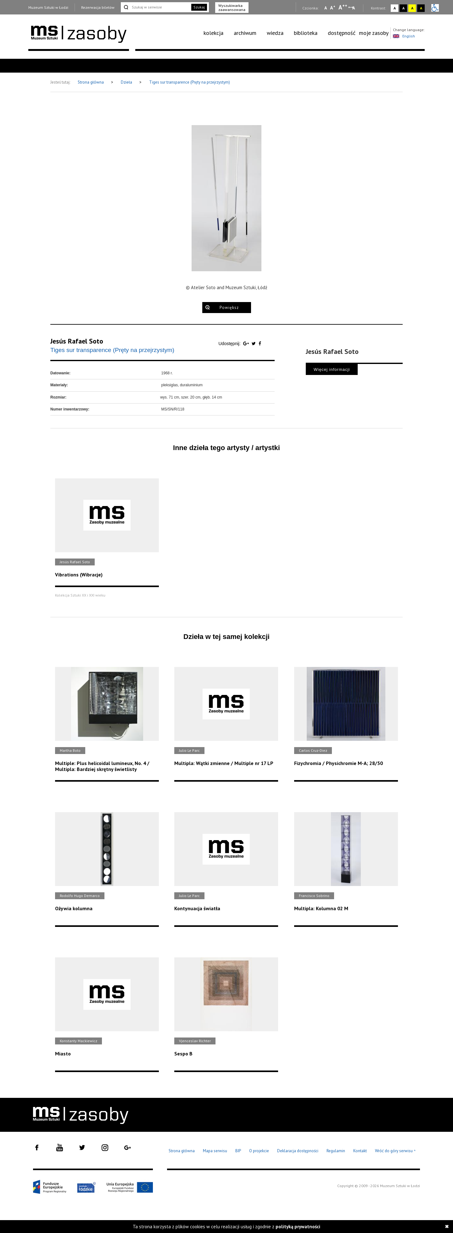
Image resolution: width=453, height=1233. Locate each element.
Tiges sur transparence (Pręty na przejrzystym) (189, 82)
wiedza (275, 32)
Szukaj (199, 7)
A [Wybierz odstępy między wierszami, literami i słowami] (354, 8)
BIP (238, 1150)
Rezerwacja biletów (98, 7)
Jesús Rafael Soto (76, 341)
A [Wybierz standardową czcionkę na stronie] (332, 7)
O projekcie (259, 1150)
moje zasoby (374, 32)
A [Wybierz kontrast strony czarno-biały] (403, 8)
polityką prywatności (298, 1227)
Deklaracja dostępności (297, 1150)
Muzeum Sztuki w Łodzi (48, 7)
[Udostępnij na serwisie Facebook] (260, 343)
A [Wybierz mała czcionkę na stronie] (325, 8)
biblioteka (305, 32)
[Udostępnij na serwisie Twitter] (254, 343)
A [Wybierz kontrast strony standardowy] (395, 8)
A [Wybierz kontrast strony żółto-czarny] (412, 8)
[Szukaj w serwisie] (155, 7)
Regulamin (336, 1150)
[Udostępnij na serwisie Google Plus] (246, 343)
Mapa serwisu (215, 1150)
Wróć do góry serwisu (395, 1151)
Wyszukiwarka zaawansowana (231, 7)
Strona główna (91, 82)
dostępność (341, 32)
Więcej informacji (332, 369)
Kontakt (360, 1150)
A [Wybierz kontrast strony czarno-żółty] (421, 8)
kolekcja (213, 32)
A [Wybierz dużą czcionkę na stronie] (342, 7)
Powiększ (229, 307)
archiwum (245, 32)
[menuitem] (217, 33)
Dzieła (127, 82)
